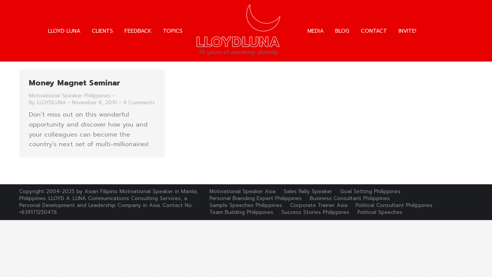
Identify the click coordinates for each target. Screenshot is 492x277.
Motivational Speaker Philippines (70, 95)
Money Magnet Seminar (74, 82)
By (47, 102)
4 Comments (139, 102)
